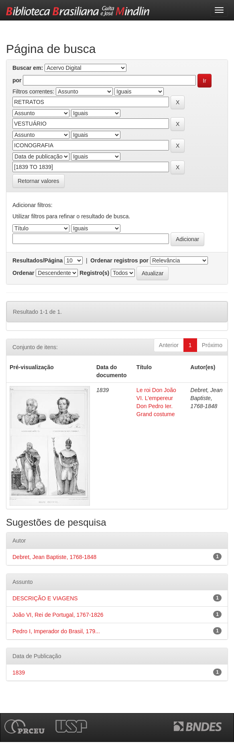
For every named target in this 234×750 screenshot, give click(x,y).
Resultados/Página (37, 260)
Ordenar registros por (119, 260)
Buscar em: (27, 68)
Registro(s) (94, 273)
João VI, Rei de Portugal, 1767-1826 (58, 615)
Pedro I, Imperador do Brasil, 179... (56, 631)
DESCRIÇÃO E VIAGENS (45, 598)
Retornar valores (38, 181)
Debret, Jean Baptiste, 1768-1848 (54, 557)
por (17, 80)
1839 (18, 672)
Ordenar (23, 273)
